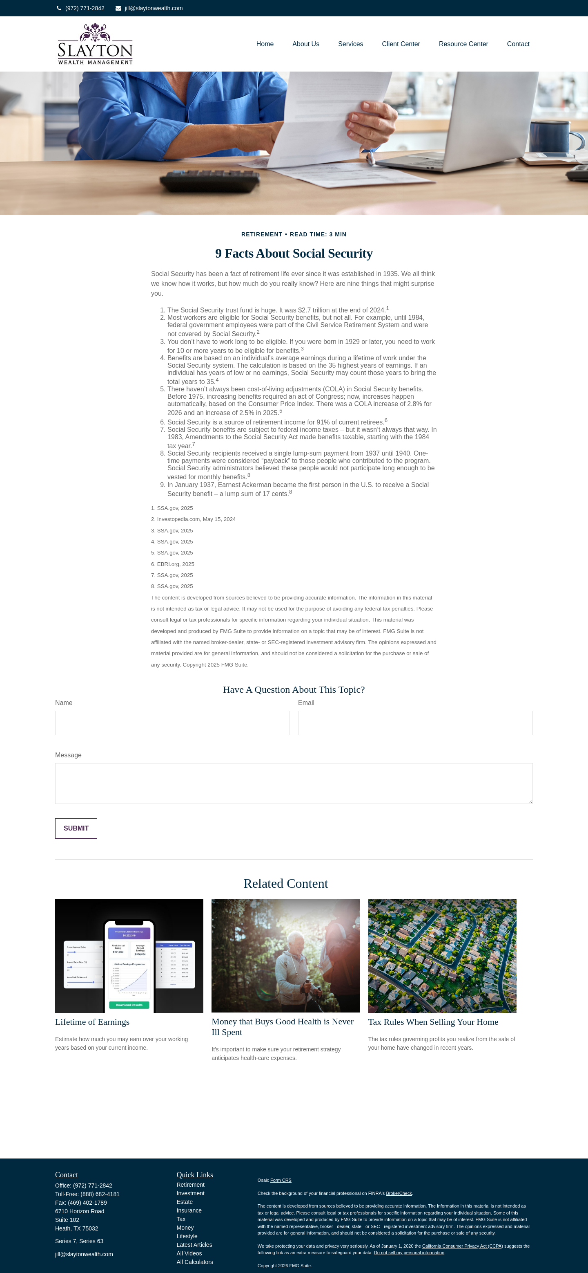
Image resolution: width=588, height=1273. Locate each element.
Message (68, 755)
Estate (185, 1202)
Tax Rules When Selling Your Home (433, 1022)
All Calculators (195, 1262)
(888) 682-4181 (100, 1194)
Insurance (189, 1210)
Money (185, 1227)
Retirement (191, 1184)
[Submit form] (76, 828)
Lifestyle (187, 1236)
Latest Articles (194, 1245)
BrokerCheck (399, 1193)
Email (306, 702)
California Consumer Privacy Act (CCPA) (462, 1246)
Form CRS (281, 1180)
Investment (191, 1193)
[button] (265, 44)
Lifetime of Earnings (92, 1022)
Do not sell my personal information (409, 1252)
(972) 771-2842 (80, 8)
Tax (181, 1219)
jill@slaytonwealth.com (149, 8)
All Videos (189, 1253)
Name (64, 702)
